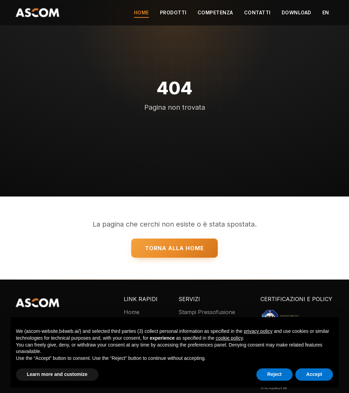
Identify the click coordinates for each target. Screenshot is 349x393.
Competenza (215, 12)
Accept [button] (314, 374)
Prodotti (173, 12)
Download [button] (296, 12)
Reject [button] (274, 374)
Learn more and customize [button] (57, 374)
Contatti (257, 12)
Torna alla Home (174, 248)
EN (325, 12)
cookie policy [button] (229, 338)
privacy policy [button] (258, 331)
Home (141, 12)
